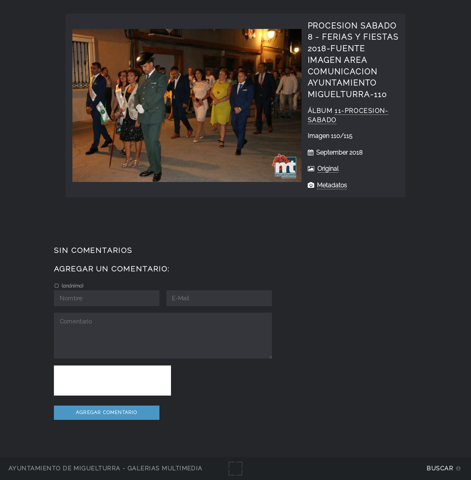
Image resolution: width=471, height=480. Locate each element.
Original (328, 168)
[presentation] (112, 380)
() (71, 286)
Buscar (440, 468)
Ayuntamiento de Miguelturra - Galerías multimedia (105, 468)
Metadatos (332, 185)
